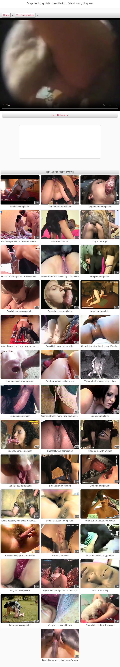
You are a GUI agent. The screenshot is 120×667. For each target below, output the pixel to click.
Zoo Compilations (25, 15)
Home (6, 15)
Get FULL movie (60, 115)
